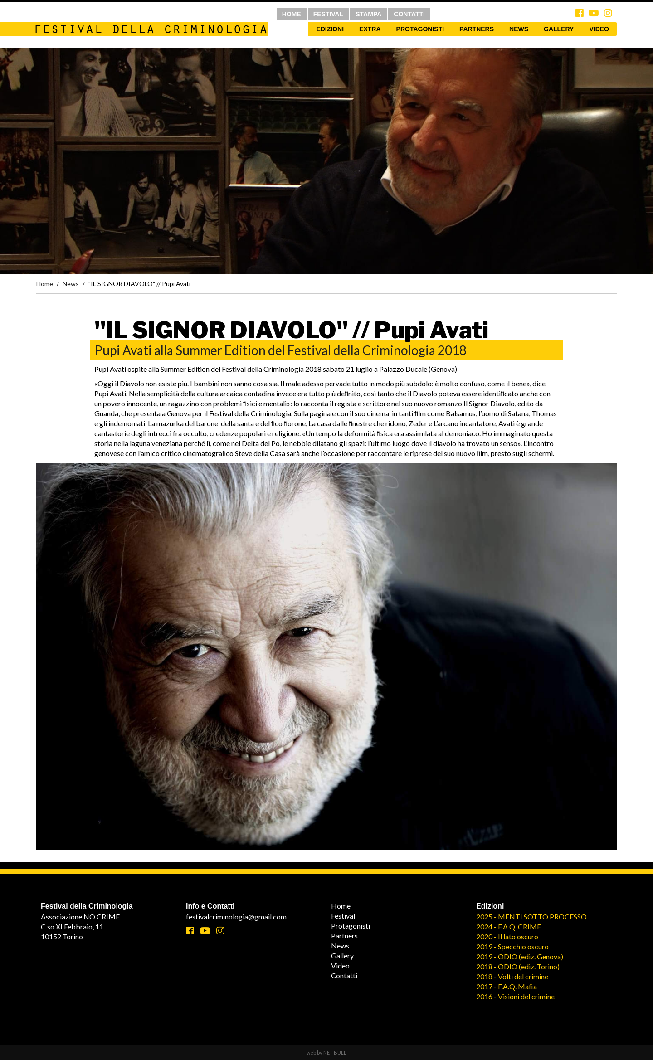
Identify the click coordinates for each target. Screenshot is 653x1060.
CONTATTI (409, 14)
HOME (291, 14)
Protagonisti (420, 29)
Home (44, 283)
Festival (343, 915)
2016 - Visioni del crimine (515, 996)
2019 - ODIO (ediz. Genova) (519, 956)
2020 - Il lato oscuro (507, 936)
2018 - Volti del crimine (512, 976)
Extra (369, 29)
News (518, 29)
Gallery (559, 29)
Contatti (344, 975)
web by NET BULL (326, 1052)
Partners (476, 29)
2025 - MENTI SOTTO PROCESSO (531, 916)
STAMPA (368, 14)
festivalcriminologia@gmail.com (236, 916)
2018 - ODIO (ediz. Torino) (518, 966)
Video (599, 29)
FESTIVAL (328, 14)
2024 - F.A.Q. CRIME (508, 926)
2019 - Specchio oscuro (512, 946)
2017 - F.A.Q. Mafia (506, 986)
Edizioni (330, 29)
